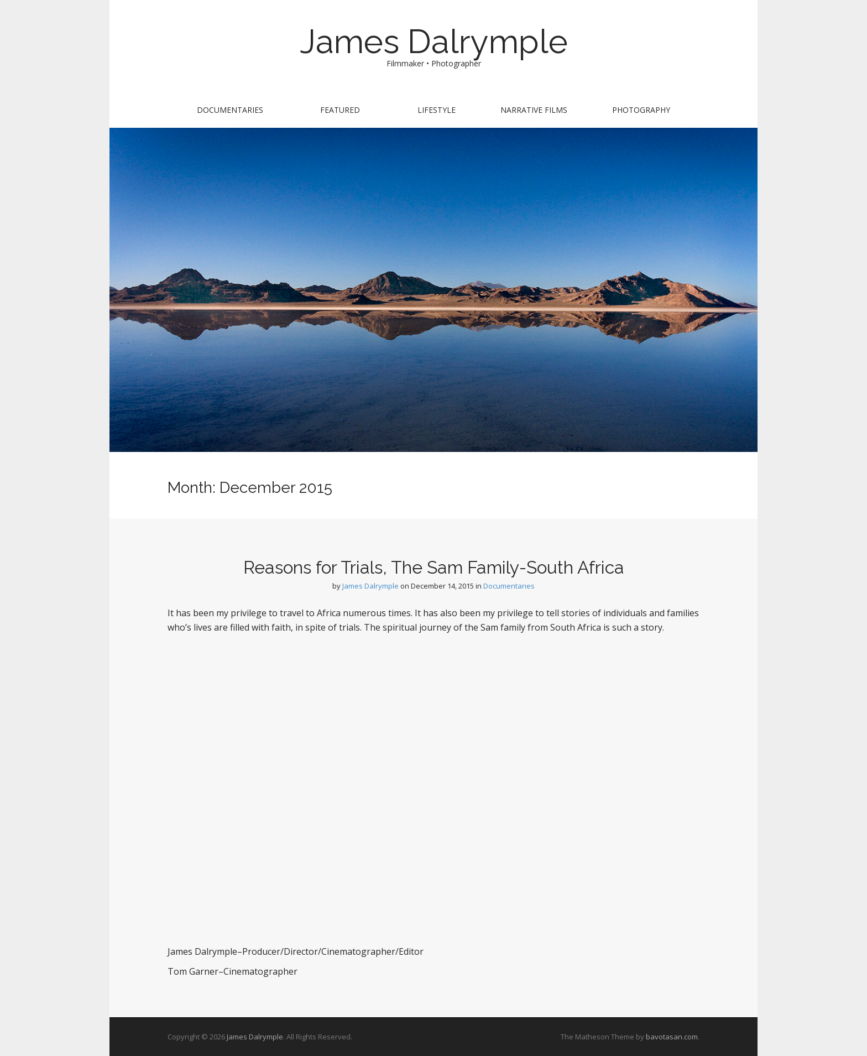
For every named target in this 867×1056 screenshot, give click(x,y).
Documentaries (230, 110)
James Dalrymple (434, 41)
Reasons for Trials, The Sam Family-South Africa (433, 567)
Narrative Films (533, 110)
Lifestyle (436, 110)
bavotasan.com (672, 1037)
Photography (641, 110)
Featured (340, 110)
